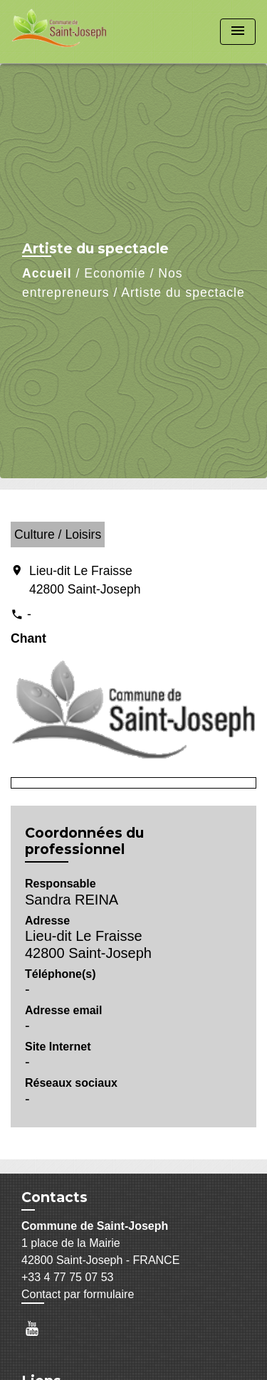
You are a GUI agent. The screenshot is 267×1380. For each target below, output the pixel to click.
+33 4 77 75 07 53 (67, 1277)
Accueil (47, 273)
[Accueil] (64, 31)
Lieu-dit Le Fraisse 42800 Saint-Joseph (85, 580)
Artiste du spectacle (183, 292)
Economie (114, 273)
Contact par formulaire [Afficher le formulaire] (77, 1294)
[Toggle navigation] (238, 32)
